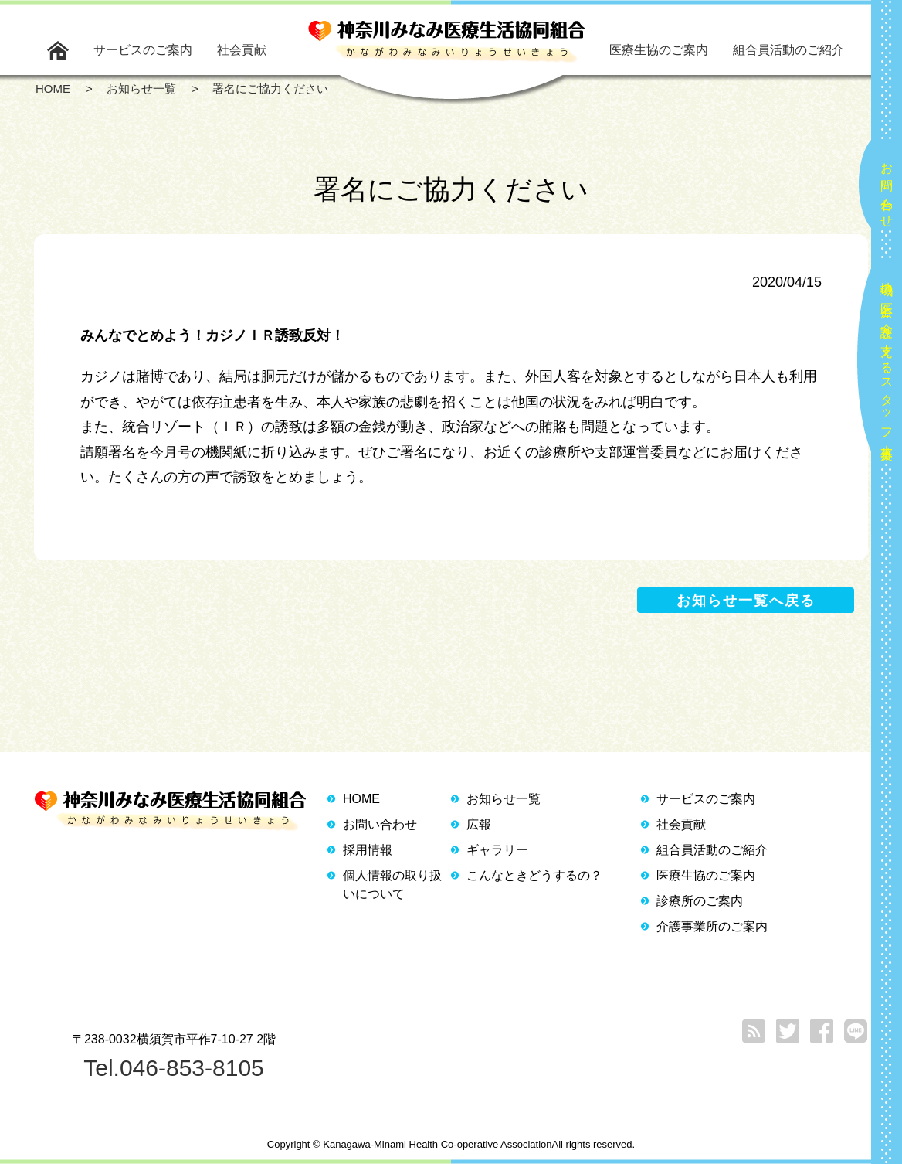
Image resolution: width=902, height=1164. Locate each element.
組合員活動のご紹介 (788, 49)
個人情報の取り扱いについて (392, 884)
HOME (361, 798)
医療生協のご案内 (658, 49)
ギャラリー (497, 849)
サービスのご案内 (142, 49)
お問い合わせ (887, 188)
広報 (478, 824)
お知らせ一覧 (503, 798)
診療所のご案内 (699, 900)
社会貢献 (241, 49)
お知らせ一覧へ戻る (746, 600)
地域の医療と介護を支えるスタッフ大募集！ (887, 364)
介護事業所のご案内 (712, 926)
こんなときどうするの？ (534, 875)
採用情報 (367, 849)
